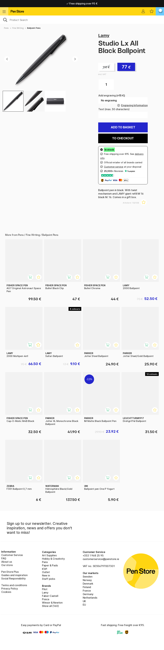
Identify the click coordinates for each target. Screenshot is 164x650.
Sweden (87, 576)
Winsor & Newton (52, 602)
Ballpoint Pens (34, 28)
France (87, 590)
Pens (6, 28)
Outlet (46, 572)
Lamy (103, 35)
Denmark (88, 583)
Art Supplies (49, 555)
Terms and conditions (14, 585)
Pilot (44, 589)
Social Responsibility (13, 578)
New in (46, 575)
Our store (7, 565)
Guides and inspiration (14, 575)
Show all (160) (50, 606)
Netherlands (90, 597)
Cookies (6, 591)
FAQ (3, 558)
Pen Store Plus (10, 571)
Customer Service (12, 555)
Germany (88, 594)
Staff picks (48, 578)
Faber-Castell (50, 595)
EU (84, 604)
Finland (87, 587)
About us (6, 561)
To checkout (123, 138)
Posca (45, 599)
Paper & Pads (50, 565)
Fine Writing (17, 28)
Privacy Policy (9, 588)
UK (84, 601)
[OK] (82, 19)
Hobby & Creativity (53, 558)
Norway (87, 580)
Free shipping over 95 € (82, 3)
